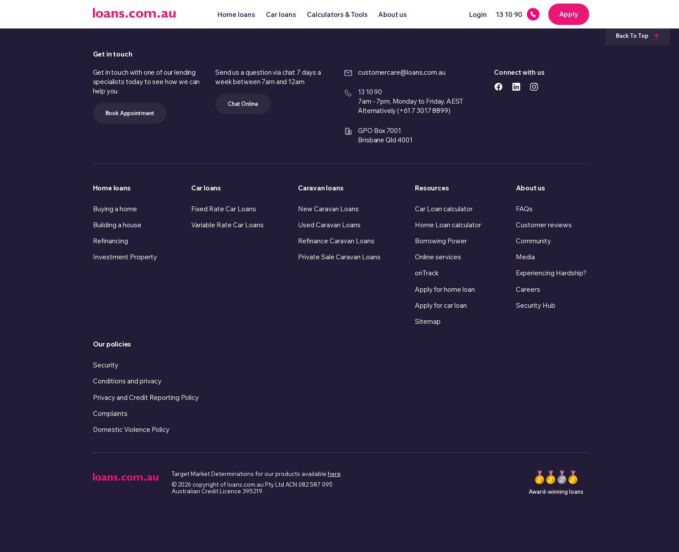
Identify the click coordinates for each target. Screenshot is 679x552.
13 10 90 (370, 92)
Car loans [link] (206, 188)
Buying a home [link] (115, 209)
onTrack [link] (427, 273)
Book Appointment (130, 113)
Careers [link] (528, 289)
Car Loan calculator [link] (444, 209)
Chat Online (243, 103)
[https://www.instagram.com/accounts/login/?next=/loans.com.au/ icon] (534, 86)
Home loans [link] (112, 188)
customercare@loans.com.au (401, 72)
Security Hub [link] (535, 305)
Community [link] (533, 241)
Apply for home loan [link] (445, 289)
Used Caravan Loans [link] (329, 225)
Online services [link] (438, 257)
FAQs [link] (524, 209)
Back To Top (637, 35)
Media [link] (525, 257)
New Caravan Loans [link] (328, 209)
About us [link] (530, 188)
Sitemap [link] (428, 321)
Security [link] (105, 365)
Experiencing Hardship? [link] (551, 273)
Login (478, 14)
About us (392, 14)
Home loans (236, 14)
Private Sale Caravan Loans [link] (339, 257)
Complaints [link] (110, 413)
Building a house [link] (117, 225)
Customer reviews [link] (544, 225)
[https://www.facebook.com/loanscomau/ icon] (498, 86)
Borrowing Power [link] (441, 241)
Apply (569, 14)
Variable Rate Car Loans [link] (227, 225)
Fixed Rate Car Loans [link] (223, 209)
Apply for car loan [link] (441, 305)
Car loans (281, 14)
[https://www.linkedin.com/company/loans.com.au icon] (516, 86)
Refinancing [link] (110, 241)
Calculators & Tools (337, 14)
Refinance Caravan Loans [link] (336, 241)
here (334, 473)
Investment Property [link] (125, 257)
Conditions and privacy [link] (127, 381)
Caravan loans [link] (320, 188)
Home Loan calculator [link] (448, 225)
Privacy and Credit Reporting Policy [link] (146, 397)
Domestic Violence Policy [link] (131, 429)
